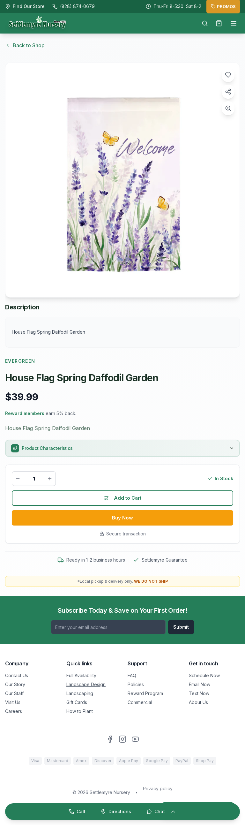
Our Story (15, 684)
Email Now (199, 684)
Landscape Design (86, 684)
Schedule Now (204, 675)
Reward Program (145, 693)
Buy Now (123, 519)
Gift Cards (76, 702)
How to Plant (79, 711)
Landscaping (79, 693)
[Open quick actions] (122, 811)
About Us (198, 702)
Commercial (140, 702)
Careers (13, 711)
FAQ (132, 675)
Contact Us (16, 675)
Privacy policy (158, 788)
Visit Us (12, 702)
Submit (181, 627)
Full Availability (81, 675)
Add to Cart (122, 499)
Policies (136, 684)
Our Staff (14, 693)
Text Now (199, 693)
